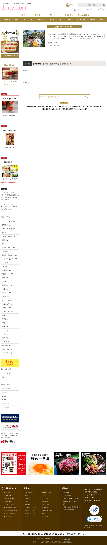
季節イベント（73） (8, 349)
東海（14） (5, 323)
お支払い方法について (11, 507)
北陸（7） (5, 330)
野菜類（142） (6, 225)
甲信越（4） (6, 319)
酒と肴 (51, 19)
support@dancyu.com (93, 495)
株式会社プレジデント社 (75, 534)
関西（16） (5, 326)
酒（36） (5, 266)
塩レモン (5, 377)
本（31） (5, 281)
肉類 (26, 495)
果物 (26, 501)
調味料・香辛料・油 (48, 492)
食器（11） (5, 289)
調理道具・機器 (47, 510)
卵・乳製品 (81, 19)
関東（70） (5, 315)
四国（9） (5, 338)
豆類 (26, 517)
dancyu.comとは (9, 498)
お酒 (43, 495)
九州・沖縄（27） (7, 341)
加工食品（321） (7, 251)
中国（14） (5, 334)
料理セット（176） (8, 274)
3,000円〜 (5, 392)
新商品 (37, 15)
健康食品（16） (7, 270)
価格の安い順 (54, 64)
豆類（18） (5, 240)
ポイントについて (10, 514)
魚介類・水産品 (30, 492)
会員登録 (7, 492)
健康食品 (45, 507)
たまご (27, 498)
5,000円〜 (5, 396)
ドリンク (45, 498)
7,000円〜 (5, 400)
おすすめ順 (37, 64)
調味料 (92, 19)
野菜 (17, 19)
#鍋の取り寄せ (31, 106)
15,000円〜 (5, 407)
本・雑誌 (45, 517)
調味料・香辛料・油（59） (10, 255)
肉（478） (5, 232)
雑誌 (102, 19)
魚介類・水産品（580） (9, 236)
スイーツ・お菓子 (31, 507)
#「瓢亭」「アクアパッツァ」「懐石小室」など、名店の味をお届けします (62, 106)
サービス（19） (7, 293)
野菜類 (27, 504)
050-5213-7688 (89, 497)
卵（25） (5, 244)
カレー (68, 19)
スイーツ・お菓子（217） (10, 259)
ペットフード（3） (8, 353)
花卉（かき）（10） (8, 300)
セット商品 (45, 504)
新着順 (45, 64)
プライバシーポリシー (70, 498)
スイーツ (41, 19)
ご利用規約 (67, 495)
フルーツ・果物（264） (9, 229)
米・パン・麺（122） (8, 221)
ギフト (22, 15)
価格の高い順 (66, 64)
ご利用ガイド (8, 501)
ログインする (8, 495)
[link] (94, 519)
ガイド (90, 10)
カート (102, 9)
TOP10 (53, 15)
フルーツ (7, 19)
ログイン (78, 10)
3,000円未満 (6, 388)
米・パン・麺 (29, 510)
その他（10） (6, 296)
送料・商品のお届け (10, 510)
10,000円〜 (5, 403)
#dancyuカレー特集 (80, 109)
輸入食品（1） (6, 345)
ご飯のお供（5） (7, 304)
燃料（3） (5, 277)
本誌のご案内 (68, 15)
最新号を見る (10, 56)
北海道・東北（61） (8, 311)
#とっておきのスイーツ (94, 106)
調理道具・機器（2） (8, 285)
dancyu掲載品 (83, 15)
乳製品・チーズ (30, 514)
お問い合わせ (8, 517)
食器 (43, 514)
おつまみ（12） (7, 308)
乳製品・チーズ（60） (9, 247)
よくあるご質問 (9, 504)
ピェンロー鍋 (6, 373)
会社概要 (66, 492)
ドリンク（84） (7, 262)
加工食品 (45, 501)
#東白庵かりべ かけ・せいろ (51, 109)
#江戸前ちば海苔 (67, 109)
